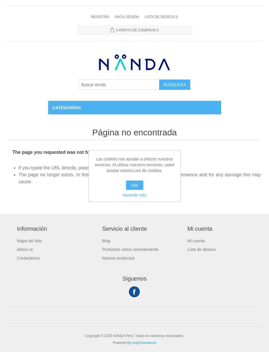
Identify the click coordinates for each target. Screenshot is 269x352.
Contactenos (28, 258)
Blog (106, 241)
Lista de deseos (201, 249)
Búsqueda (174, 84)
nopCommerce (144, 343)
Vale (134, 185)
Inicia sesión (127, 17)
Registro (100, 17)
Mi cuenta (196, 241)
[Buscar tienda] (119, 85)
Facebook (134, 291)
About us (25, 249)
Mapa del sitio (29, 241)
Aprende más (134, 195)
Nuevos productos (118, 258)
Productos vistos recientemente (130, 249)
